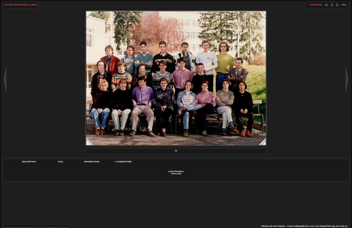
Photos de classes (26, 5)
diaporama (316, 5)
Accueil (8, 5)
